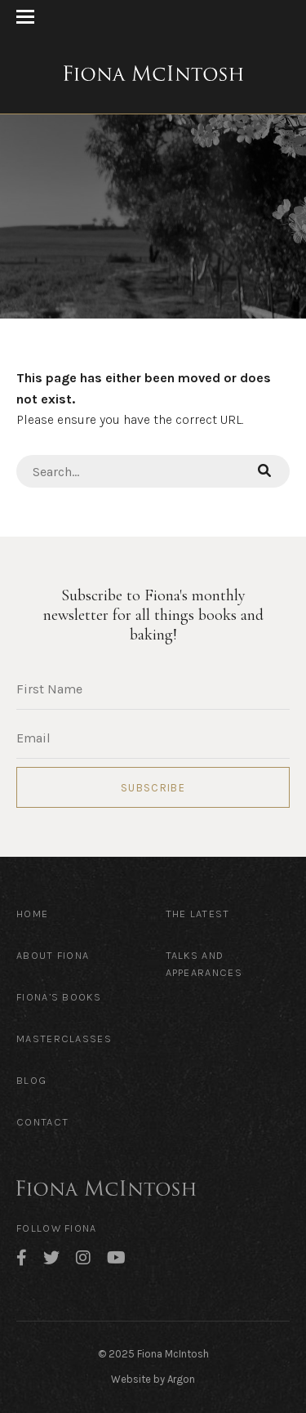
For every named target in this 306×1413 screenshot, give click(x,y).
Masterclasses (64, 1038)
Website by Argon (153, 1379)
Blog (31, 1080)
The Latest (198, 913)
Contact (42, 1122)
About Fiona (52, 955)
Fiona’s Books (58, 997)
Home (32, 913)
